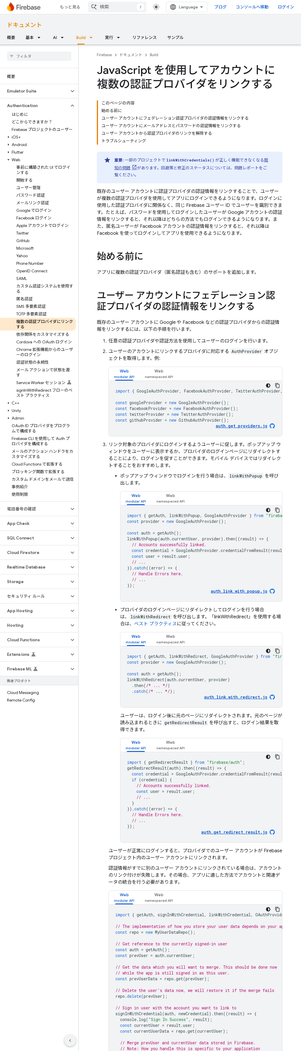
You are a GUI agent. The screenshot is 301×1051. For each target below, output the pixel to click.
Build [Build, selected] (81, 37)
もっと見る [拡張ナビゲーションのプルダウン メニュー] (70, 7)
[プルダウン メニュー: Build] (93, 38)
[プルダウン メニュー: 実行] (120, 38)
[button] (34, 91)
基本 (30, 37)
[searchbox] (39, 56)
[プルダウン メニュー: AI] (64, 38)
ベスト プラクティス (155, 624)
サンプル (175, 37)
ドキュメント (24, 25)
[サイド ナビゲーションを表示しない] (70, 1040)
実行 (109, 37)
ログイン (286, 7)
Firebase (104, 54)
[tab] (124, 374)
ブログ (220, 7)
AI (55, 37)
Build (154, 54)
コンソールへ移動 (252, 7)
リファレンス (144, 37)
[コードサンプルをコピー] (277, 385)
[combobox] (117, 7)
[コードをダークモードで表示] (268, 385)
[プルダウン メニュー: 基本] (41, 38)
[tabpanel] (195, 408)
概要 (11, 37)
